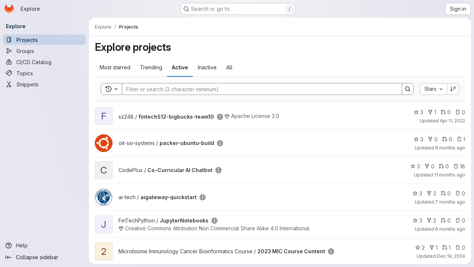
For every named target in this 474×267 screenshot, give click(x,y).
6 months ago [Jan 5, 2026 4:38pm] (450, 229)
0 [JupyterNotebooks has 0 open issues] (460, 220)
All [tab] (229, 67)
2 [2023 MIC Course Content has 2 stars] (420, 247)
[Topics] (44, 73)
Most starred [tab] (115, 67)
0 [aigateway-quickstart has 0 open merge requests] (446, 193)
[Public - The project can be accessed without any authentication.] (220, 117)
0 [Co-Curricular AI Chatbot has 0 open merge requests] (444, 166)
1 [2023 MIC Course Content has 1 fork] (433, 247)
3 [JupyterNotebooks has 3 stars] (417, 220)
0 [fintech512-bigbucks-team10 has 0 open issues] (460, 112)
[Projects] (44, 39)
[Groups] (44, 51)
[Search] (258, 89)
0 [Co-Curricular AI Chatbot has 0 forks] (429, 166)
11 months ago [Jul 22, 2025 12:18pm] (449, 175)
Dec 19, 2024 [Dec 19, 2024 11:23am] (451, 256)
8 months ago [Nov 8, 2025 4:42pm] (450, 148)
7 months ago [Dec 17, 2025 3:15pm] (450, 202)
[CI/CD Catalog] (44, 62)
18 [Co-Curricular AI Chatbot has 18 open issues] (459, 166)
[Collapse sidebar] (44, 257)
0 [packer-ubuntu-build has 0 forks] (433, 139)
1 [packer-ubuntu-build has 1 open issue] (461, 139)
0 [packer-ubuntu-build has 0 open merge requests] (447, 139)
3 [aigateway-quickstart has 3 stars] (417, 193)
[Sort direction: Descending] (453, 89)
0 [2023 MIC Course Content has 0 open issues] (460, 247)
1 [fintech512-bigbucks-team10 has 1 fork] (432, 112)
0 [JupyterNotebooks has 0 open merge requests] (446, 220)
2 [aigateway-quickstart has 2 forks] (431, 193)
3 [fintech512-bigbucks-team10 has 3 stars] (418, 112)
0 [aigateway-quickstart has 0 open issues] (460, 193)
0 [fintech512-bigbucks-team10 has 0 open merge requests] (446, 112)
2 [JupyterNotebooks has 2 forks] (431, 220)
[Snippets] (44, 84)
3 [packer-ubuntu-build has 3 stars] (418, 139)
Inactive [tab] (207, 67)
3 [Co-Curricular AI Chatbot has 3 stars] (415, 166)
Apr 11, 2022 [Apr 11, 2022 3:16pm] (452, 120)
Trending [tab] (151, 67)
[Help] (44, 245)
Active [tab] (180, 67)
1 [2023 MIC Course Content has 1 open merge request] (446, 247)
